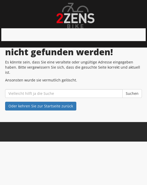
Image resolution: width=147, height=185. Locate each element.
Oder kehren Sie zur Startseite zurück (40, 106)
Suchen (132, 93)
